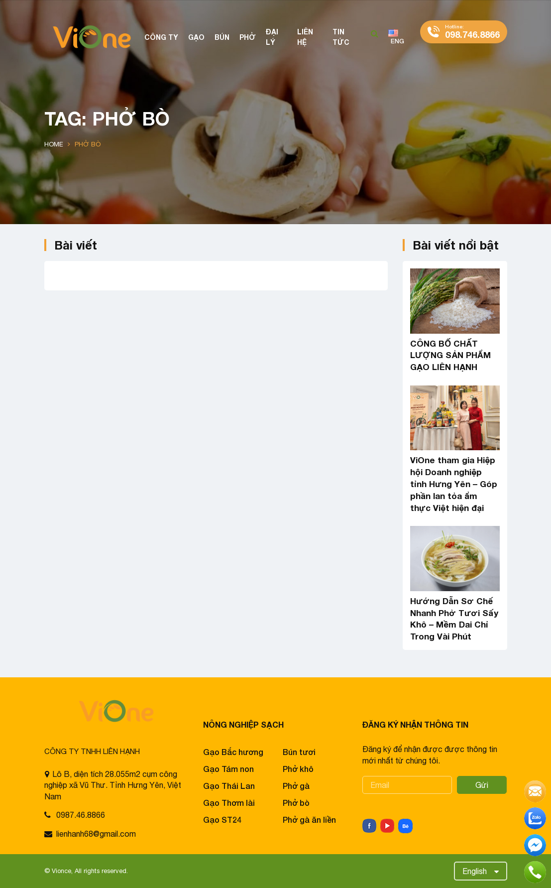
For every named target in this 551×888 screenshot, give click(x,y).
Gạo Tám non (228, 768)
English (474, 871)
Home (53, 144)
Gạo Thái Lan (229, 785)
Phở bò (296, 802)
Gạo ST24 (222, 819)
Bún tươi (299, 752)
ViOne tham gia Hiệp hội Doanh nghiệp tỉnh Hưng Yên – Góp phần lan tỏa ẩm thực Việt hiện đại (453, 483)
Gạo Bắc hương (233, 752)
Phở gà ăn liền (309, 819)
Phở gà (296, 785)
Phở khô (298, 768)
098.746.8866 (472, 31)
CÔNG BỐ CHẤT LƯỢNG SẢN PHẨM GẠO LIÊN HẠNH (450, 355)
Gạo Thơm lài (229, 802)
